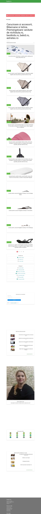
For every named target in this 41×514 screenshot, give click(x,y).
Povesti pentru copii (9, 509)
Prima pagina (8, 19)
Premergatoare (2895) (21, 279)
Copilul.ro (8, 1)
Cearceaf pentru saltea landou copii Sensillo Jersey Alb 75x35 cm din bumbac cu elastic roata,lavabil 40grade (20, 177)
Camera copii (23, 15)
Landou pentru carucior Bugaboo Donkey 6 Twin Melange (20, 227)
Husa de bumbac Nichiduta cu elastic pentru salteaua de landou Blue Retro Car (20, 57)
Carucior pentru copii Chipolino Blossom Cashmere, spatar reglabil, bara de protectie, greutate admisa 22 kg (20, 74)
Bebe (31, 15)
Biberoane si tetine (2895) (21, 271)
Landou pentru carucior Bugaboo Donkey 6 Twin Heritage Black (20, 194)
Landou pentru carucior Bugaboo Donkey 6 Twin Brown (20, 210)
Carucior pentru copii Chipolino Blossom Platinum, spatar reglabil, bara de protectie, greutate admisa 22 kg (20, 108)
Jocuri (27, 15)
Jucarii (9, 18)
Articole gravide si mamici (10, 15)
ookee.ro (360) (21, 261)
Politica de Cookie (9, 502)
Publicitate (8, 503)
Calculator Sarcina (9, 507)
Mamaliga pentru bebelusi (26, 461)
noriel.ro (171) (21, 259)
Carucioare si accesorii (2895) (21, 273)
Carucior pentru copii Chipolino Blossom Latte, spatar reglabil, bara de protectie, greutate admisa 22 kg (20, 91)
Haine (13, 18)
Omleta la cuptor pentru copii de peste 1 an (26, 464)
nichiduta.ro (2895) (21, 257)
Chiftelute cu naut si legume (26, 457)
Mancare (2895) (21, 277)
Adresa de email (9, 295)
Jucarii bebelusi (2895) (21, 275)
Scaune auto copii (17, 15)
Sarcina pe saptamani (9, 508)
